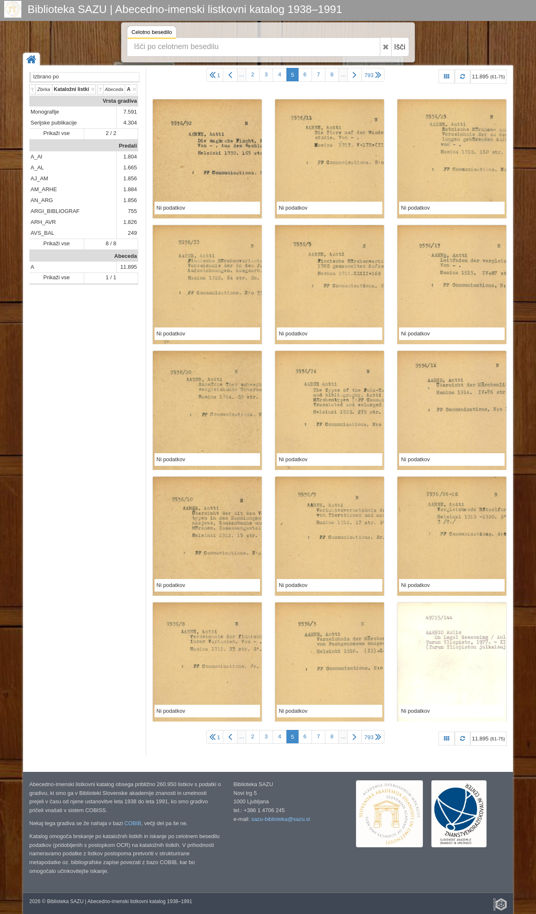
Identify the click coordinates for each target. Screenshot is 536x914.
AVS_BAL (42, 233)
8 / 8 (111, 243)
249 (132, 233)
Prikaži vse (57, 133)
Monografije (45, 112)
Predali (128, 146)
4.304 (130, 122)
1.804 (130, 156)
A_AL (37, 167)
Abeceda (125, 256)
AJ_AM (39, 178)
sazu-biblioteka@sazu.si (280, 819)
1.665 (130, 167)
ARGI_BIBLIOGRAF (55, 211)
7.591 (130, 112)
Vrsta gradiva (120, 101)
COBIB (132, 823)
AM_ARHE (44, 189)
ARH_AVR (43, 222)
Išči (399, 47)
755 (132, 211)
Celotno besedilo (151, 33)
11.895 (128, 267)
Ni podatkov (171, 208)
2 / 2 (111, 133)
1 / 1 (111, 277)
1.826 (130, 222)
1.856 (130, 178)
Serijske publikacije (54, 122)
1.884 (130, 189)
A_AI (36, 156)
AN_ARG (42, 200)
